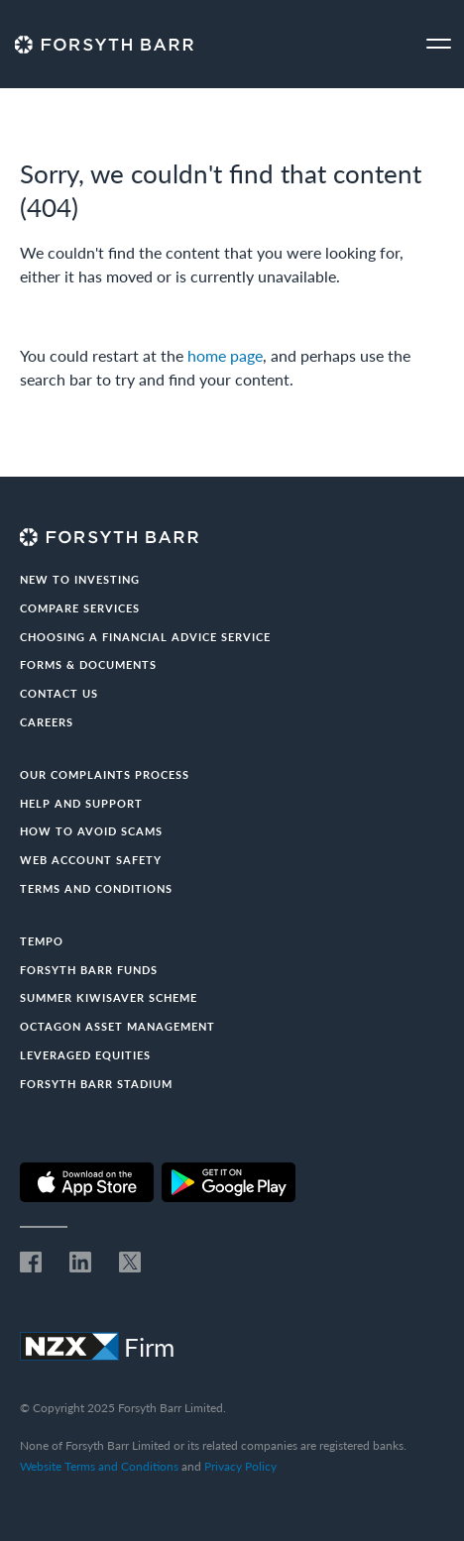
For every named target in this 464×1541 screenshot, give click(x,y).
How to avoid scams (91, 831)
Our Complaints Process (104, 774)
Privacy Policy (240, 1466)
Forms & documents (88, 664)
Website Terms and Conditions (99, 1466)
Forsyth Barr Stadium (96, 1083)
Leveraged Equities (85, 1054)
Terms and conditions (96, 888)
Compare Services (80, 608)
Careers (46, 721)
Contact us (59, 693)
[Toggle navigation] (438, 44)
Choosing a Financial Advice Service (145, 636)
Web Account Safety (91, 859)
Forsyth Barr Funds (89, 969)
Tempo (41, 941)
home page (225, 355)
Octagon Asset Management (117, 1026)
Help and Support (81, 803)
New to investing (80, 579)
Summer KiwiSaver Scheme (108, 997)
